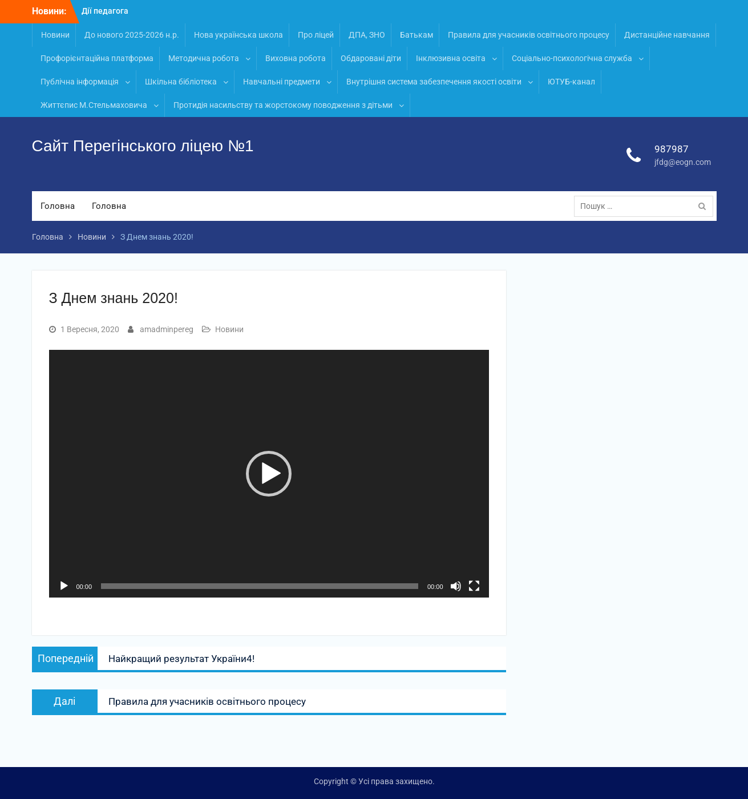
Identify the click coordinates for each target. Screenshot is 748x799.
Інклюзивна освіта (451, 58)
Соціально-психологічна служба (572, 58)
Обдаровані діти (371, 58)
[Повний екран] (474, 586)
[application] (269, 474)
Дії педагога (105, 10)
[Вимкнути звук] (456, 586)
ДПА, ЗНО (367, 34)
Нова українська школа (238, 34)
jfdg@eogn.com (682, 162)
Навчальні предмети (281, 81)
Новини (55, 34)
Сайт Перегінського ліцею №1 (143, 146)
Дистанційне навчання (667, 34)
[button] (269, 474)
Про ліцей (316, 34)
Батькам (416, 34)
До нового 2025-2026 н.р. (131, 34)
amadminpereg (166, 329)
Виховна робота (295, 58)
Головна (58, 206)
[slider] (259, 586)
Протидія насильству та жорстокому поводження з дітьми (283, 105)
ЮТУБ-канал (571, 81)
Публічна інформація (80, 81)
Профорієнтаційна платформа (97, 58)
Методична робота (203, 58)
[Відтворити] (64, 586)
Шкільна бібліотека (181, 81)
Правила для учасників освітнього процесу (528, 34)
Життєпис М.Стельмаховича (94, 105)
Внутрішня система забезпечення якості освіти (433, 81)
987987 (671, 149)
